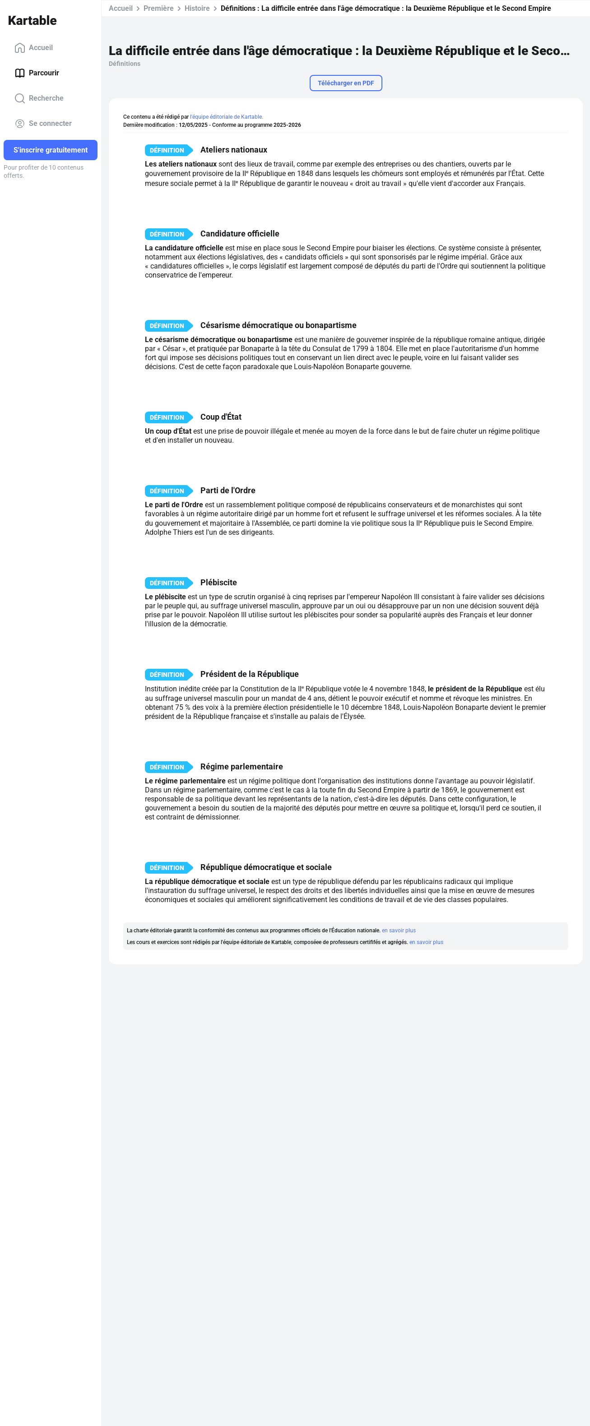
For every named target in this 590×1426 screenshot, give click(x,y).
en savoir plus (399, 930)
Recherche (39, 98)
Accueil (33, 47)
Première (159, 8)
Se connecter (43, 123)
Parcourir (36, 73)
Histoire (197, 8)
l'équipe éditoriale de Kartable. (226, 117)
